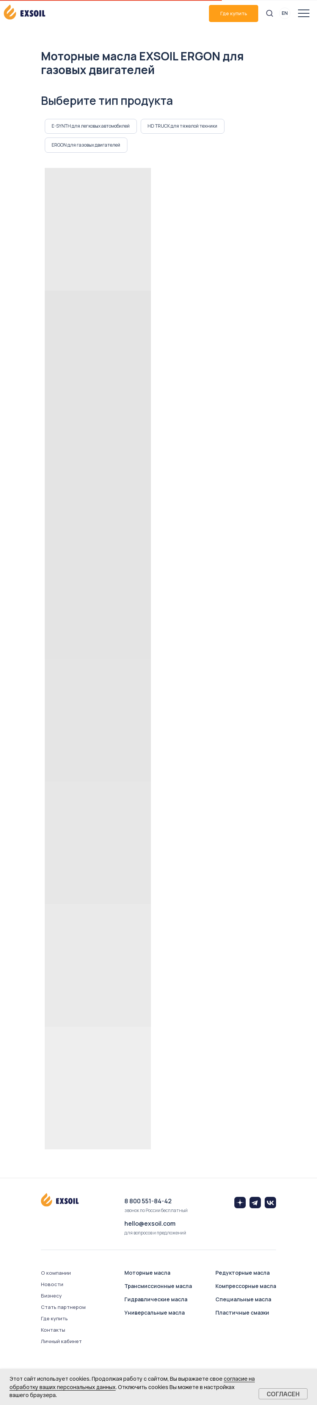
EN (285, 13)
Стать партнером (63, 1308)
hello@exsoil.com (150, 1224)
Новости (52, 1285)
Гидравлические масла (155, 1300)
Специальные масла (243, 1300)
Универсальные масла (154, 1313)
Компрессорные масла (245, 1286)
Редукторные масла (242, 1273)
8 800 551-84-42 (148, 1202)
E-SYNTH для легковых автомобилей (91, 126)
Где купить (233, 13)
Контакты (53, 1331)
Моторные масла (147, 1273)
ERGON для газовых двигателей (86, 145)
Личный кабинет (61, 1342)
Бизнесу (51, 1296)
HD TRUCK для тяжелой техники (183, 126)
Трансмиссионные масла (158, 1286)
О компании (56, 1274)
